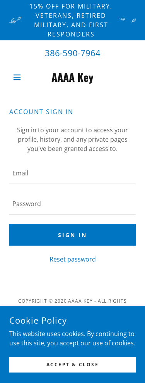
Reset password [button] (72, 259)
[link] (72, 77)
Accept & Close (72, 364)
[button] (18, 77)
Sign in (72, 235)
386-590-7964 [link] (73, 53)
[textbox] (72, 173)
